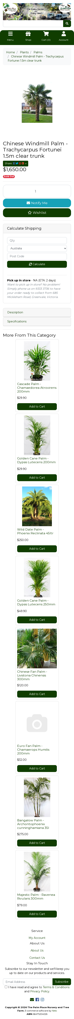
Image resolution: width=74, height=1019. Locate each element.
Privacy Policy (39, 991)
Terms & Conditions (56, 987)
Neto (54, 1010)
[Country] (37, 248)
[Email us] (32, 999)
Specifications (16, 321)
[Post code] (37, 256)
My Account (37, 938)
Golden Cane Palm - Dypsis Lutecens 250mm (36, 602)
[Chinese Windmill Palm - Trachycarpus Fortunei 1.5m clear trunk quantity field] (37, 191)
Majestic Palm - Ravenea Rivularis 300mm (36, 896)
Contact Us (37, 958)
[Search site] (67, 23)
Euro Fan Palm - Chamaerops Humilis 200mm (33, 749)
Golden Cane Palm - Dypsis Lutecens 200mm (36, 460)
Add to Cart (37, 406)
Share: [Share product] (15, 163)
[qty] (37, 240)
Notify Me (37, 203)
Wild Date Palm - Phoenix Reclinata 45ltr (35, 531)
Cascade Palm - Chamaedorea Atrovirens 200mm (36, 387)
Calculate (37, 264)
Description (15, 312)
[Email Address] (28, 981)
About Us (37, 950)
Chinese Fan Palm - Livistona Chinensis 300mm (32, 675)
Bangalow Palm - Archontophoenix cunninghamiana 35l (33, 824)
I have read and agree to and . (37, 989)
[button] (37, 212)
